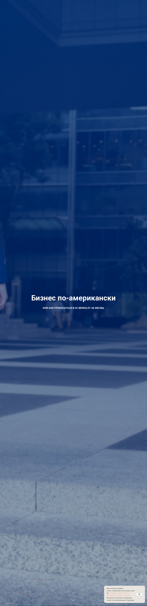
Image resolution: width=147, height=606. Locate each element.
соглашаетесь (114, 593)
